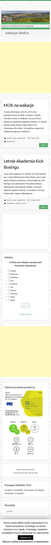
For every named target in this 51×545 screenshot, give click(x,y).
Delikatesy (14, 277)
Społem (13, 290)
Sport (24, 203)
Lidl (11, 287)
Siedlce (18, 203)
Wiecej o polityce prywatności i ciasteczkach (25, 541)
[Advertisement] (25, 67)
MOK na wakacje (19, 105)
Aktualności (11, 141)
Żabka (12, 300)
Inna (12, 281)
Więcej (43, 145)
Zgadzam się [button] (25, 537)
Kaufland (13, 284)
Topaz (12, 297)
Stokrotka (14, 294)
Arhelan (13, 271)
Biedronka (14, 274)
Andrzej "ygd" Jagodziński (16, 138)
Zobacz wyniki (26, 314)
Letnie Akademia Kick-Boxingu (24, 164)
